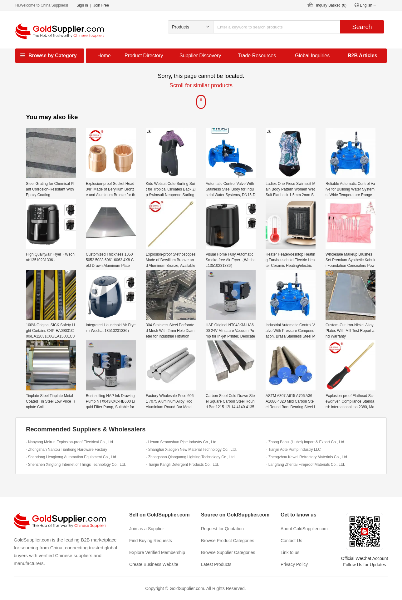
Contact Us (291, 540)
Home (104, 55)
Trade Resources (257, 55)
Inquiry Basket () (331, 5)
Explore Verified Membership (157, 552)
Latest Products (216, 564)
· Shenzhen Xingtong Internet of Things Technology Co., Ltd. (76, 464)
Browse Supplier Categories (228, 552)
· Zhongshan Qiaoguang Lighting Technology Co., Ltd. (191, 457)
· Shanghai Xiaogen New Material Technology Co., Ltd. (191, 449)
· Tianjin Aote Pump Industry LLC (293, 449)
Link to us (290, 552)
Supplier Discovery (200, 55)
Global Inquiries (312, 55)
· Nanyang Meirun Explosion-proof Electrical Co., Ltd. (70, 442)
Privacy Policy (294, 564)
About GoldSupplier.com (304, 528)
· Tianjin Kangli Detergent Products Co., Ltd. (182, 464)
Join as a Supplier (146, 528)
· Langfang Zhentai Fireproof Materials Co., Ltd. (305, 464)
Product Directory (144, 55)
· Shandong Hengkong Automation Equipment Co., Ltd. (71, 457)
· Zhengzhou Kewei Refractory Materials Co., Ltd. (307, 457)
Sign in (82, 5)
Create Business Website (153, 564)
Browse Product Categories (227, 540)
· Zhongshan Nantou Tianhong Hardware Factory (66, 449)
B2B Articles (362, 55)
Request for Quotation (222, 528)
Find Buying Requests (150, 540)
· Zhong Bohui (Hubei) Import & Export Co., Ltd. (305, 442)
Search (362, 26)
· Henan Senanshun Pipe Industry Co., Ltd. (181, 442)
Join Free (101, 5)
